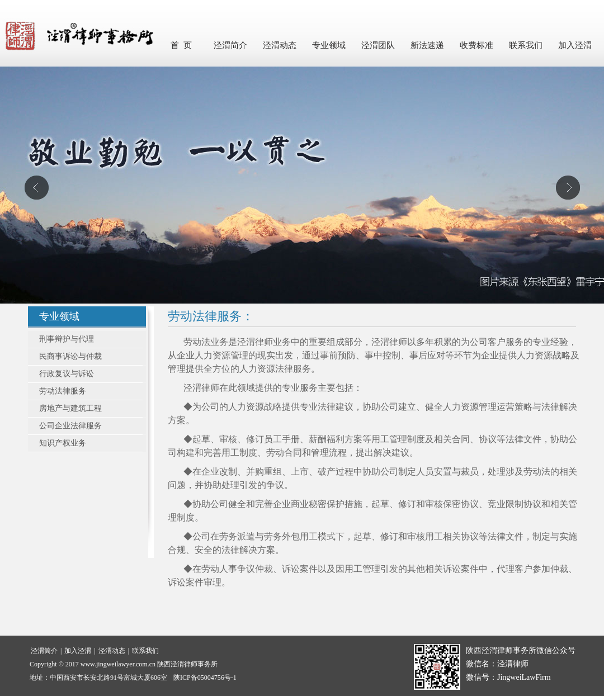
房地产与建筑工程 (70, 408)
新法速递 (427, 45)
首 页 (181, 45)
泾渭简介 (230, 45)
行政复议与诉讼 (66, 374)
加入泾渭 (575, 45)
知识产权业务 (62, 443)
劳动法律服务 (62, 391)
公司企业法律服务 (70, 426)
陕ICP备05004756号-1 (205, 677)
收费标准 (476, 45)
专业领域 (329, 45)
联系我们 (525, 45)
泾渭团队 (378, 45)
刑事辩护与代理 (66, 339)
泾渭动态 (279, 45)
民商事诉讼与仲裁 (70, 356)
